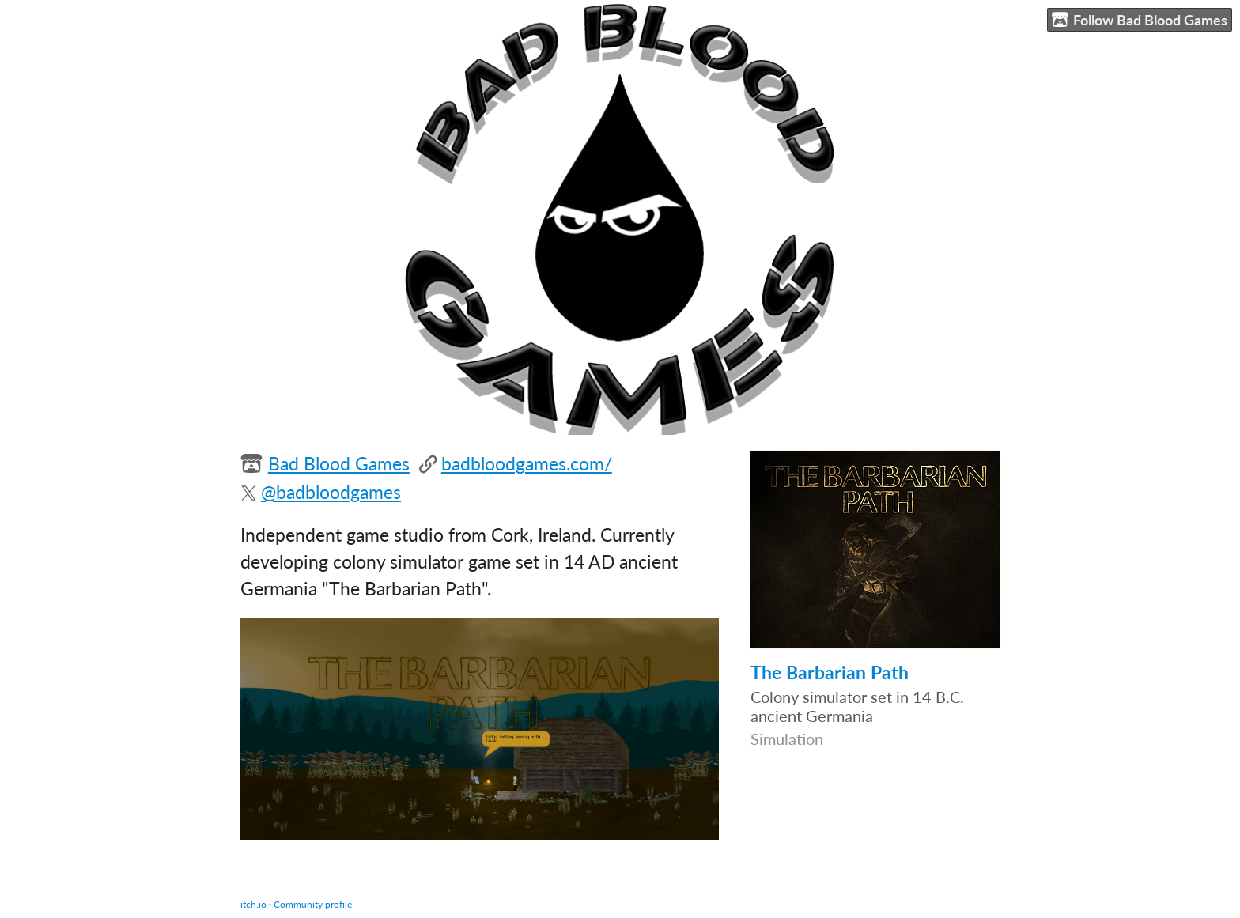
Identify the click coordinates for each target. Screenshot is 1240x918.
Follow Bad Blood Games (1139, 20)
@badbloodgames (331, 492)
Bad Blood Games (339, 463)
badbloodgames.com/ (526, 463)
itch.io (253, 904)
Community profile (313, 904)
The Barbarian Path (829, 672)
